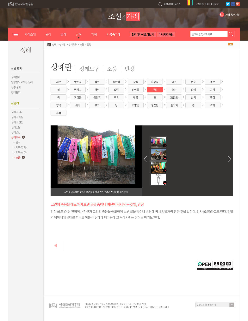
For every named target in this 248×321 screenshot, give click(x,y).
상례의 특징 (17, 117)
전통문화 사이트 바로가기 (207, 4)
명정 (212, 97)
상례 (54, 44)
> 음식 (15, 142)
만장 (154, 89)
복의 (77, 105)
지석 (212, 89)
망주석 (77, 82)
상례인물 (15, 127)
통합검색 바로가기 (172, 4)
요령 (116, 89)
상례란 (15, 103)
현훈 (193, 82)
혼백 (58, 113)
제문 (58, 82)
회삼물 (77, 97)
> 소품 (15, 157)
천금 (135, 97)
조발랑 (135, 105)
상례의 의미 (17, 112)
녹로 (212, 82)
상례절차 (15, 77)
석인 (97, 82)
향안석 (116, 82)
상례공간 (15, 132)
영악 (97, 89)
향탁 (58, 105)
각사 (212, 105)
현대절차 (15, 92)
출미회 (174, 105)
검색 (230, 34)
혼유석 (154, 82)
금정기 (97, 97)
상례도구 (15, 137)
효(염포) (174, 97)
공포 (174, 82)
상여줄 (135, 89)
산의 (193, 97)
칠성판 (154, 105)
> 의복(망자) (19, 147)
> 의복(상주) (19, 152)
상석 (135, 82)
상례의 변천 (17, 122)
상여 (193, 89)
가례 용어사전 (232, 15)
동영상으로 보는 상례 (22, 82)
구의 (116, 97)
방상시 (77, 89)
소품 (82, 44)
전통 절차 (16, 87)
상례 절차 (16, 68)
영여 (174, 89)
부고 (97, 105)
